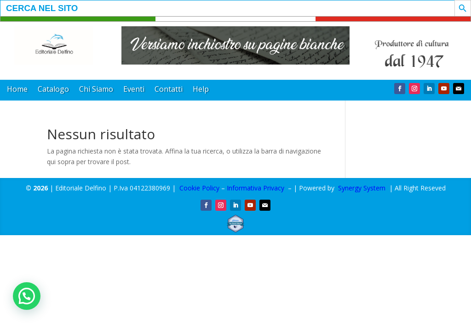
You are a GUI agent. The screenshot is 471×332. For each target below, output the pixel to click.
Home (17, 90)
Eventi (133, 90)
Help (201, 90)
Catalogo (53, 90)
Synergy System (361, 188)
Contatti (169, 90)
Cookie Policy (199, 188)
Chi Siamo (96, 90)
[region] (235, 45)
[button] (235, 45)
